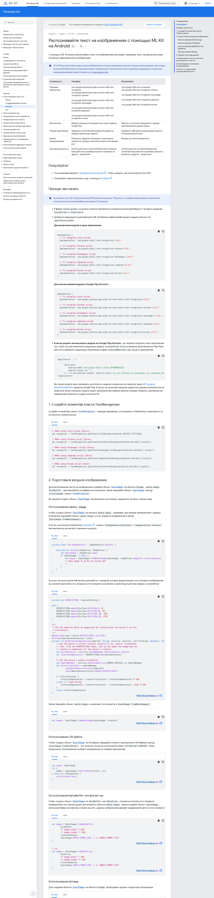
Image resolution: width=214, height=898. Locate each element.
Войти (208, 3)
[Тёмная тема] (159, 231)
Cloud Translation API (113, 24)
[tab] (54, 422)
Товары (62, 34)
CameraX (87, 525)
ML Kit (13, 3)
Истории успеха (92, 3)
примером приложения (91, 173)
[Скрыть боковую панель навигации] (33, 893)
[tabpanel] (107, 448)
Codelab (105, 178)
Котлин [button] (54, 422)
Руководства (11, 11)
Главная (52, 34)
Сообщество (111, 3)
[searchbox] (18, 22)
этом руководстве (100, 72)
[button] (18, 44)
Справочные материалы (55, 3)
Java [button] (65, 422)
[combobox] (166, 3)
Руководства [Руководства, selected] (32, 3)
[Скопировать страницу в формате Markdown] (81, 46)
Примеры (76, 3)
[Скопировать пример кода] (163, 231)
